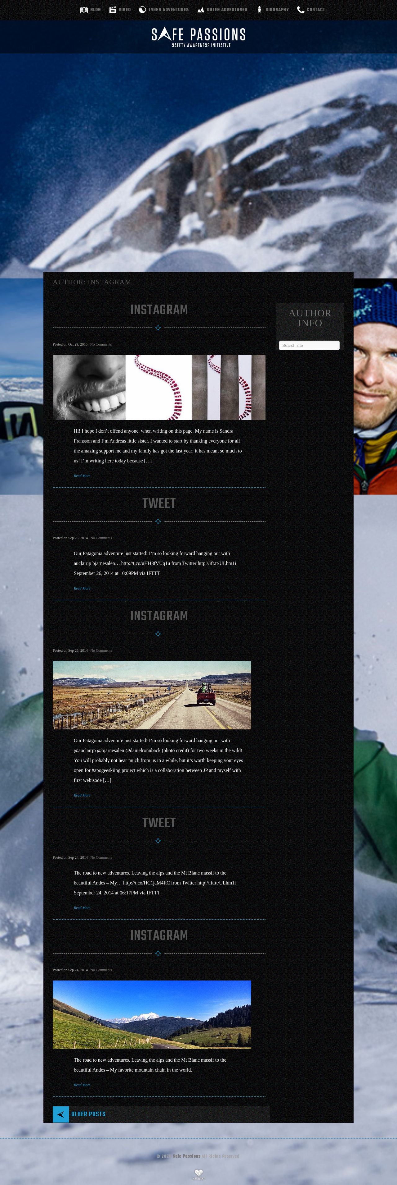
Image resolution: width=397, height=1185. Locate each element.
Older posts (88, 1114)
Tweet (159, 504)
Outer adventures (227, 10)
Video (125, 10)
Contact (316, 10)
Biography (277, 10)
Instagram (159, 310)
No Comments (101, 344)
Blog (95, 10)
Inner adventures (169, 10)
